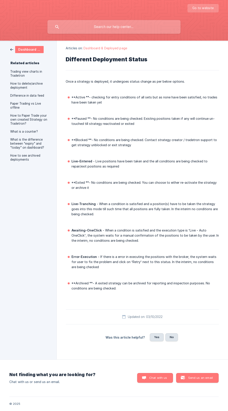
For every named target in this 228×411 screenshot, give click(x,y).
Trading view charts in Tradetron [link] (26, 73)
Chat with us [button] (158, 377)
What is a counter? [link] (24, 131)
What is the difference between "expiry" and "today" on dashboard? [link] (27, 143)
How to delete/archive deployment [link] (26, 85)
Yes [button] (156, 337)
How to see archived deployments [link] (25, 157)
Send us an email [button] (200, 377)
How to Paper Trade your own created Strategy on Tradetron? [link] (28, 119)
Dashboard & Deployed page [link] (105, 48)
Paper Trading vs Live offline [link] (25, 105)
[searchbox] (114, 27)
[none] (203, 8)
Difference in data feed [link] (27, 95)
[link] (27, 49)
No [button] (172, 337)
